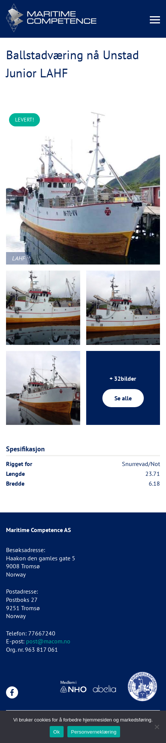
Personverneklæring (94, 732)
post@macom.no (48, 641)
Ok (56, 732)
